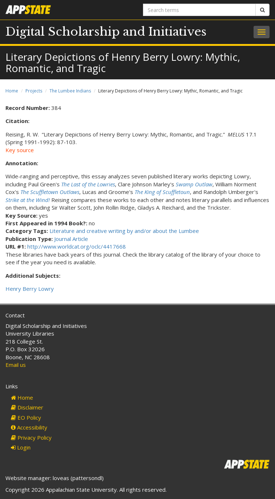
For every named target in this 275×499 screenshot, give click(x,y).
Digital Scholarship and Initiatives (106, 31)
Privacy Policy (31, 437)
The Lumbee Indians (70, 91)
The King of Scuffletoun (162, 191)
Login (21, 447)
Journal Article (71, 238)
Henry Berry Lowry (29, 288)
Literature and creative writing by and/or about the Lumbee (124, 230)
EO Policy (26, 417)
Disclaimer (27, 407)
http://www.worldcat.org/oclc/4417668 (76, 246)
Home (11, 91)
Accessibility (29, 427)
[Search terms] (199, 10)
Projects (33, 91)
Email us (15, 364)
